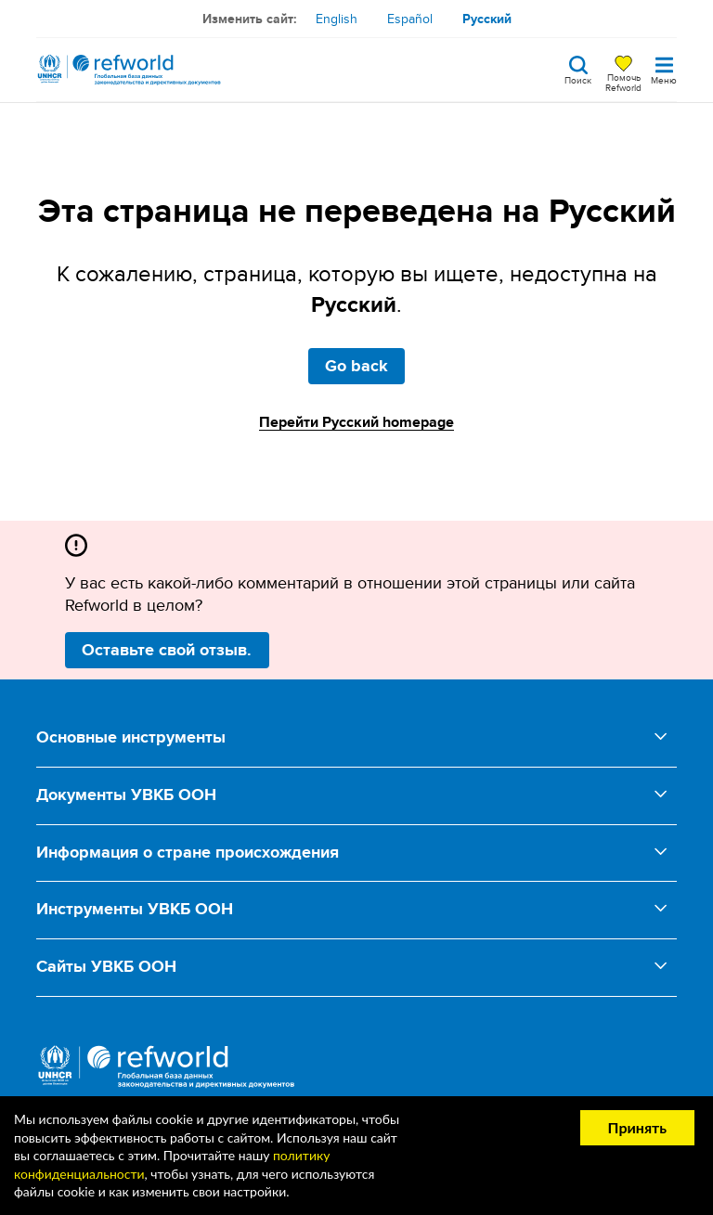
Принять (637, 1127)
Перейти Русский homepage (356, 422)
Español (410, 18)
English (336, 18)
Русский (487, 18)
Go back (356, 366)
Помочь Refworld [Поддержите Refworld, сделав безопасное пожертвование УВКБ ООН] (623, 82)
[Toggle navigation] (664, 69)
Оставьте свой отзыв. (167, 650)
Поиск (577, 78)
